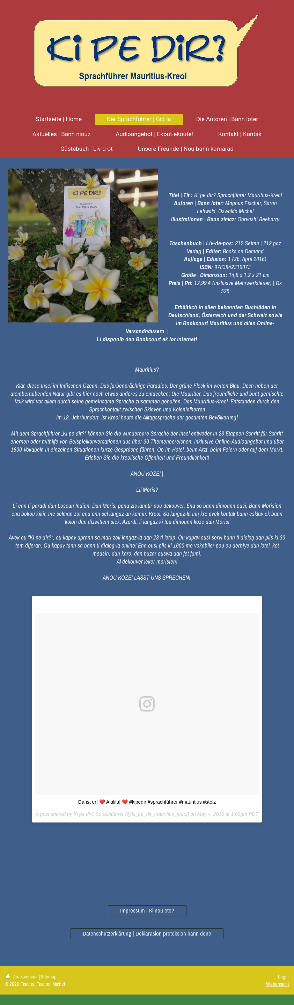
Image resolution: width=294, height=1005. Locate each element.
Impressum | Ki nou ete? (147, 910)
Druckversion (22, 977)
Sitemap (49, 977)
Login (283, 977)
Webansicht (277, 984)
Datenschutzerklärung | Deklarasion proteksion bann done (147, 933)
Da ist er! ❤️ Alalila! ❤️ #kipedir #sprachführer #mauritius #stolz (147, 802)
